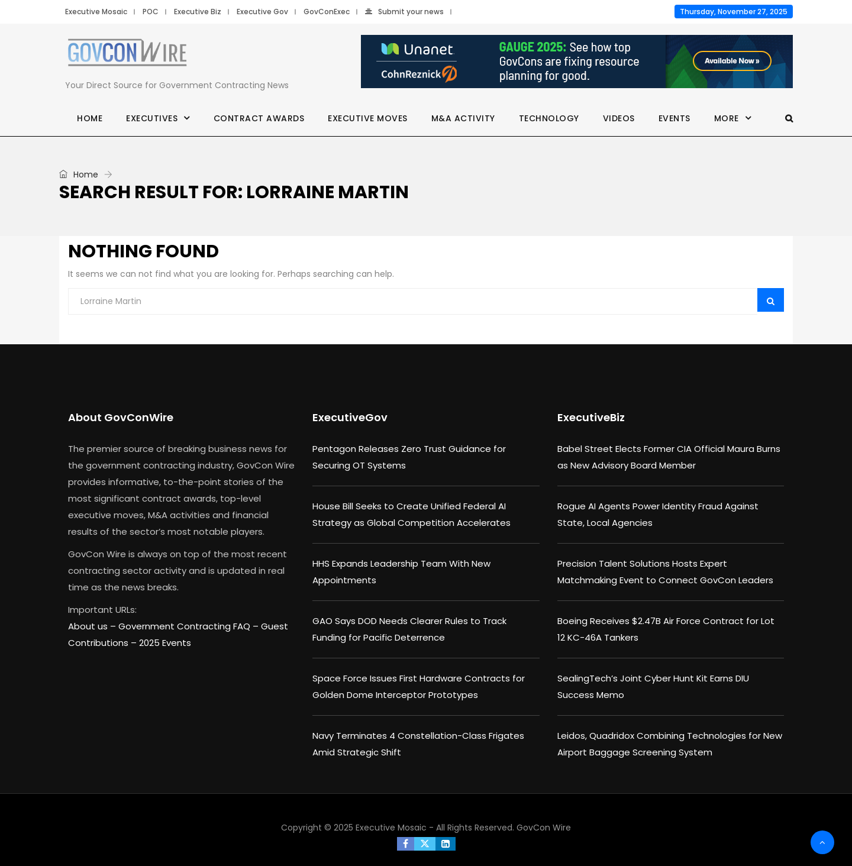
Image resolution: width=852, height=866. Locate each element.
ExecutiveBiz (591, 417)
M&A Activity (463, 118)
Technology (549, 118)
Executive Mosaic (96, 12)
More (726, 118)
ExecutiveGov (350, 417)
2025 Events (165, 642)
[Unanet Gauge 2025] (577, 62)
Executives (152, 118)
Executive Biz (197, 12)
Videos (619, 118)
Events (674, 118)
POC (151, 12)
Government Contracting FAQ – (189, 626)
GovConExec (327, 12)
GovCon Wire (544, 827)
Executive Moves (368, 118)
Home (89, 118)
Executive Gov (262, 12)
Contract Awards (259, 118)
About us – (93, 626)
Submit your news (404, 12)
